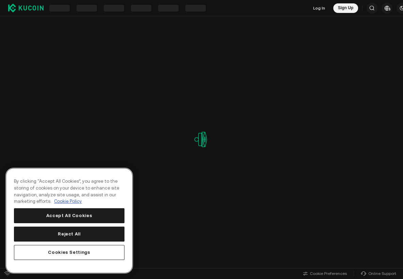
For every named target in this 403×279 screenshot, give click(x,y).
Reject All (69, 233)
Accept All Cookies (69, 215)
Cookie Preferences (325, 274)
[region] (69, 221)
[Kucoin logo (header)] (26, 8)
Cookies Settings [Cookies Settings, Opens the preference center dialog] (69, 252)
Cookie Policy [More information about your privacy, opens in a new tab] (68, 201)
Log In (319, 8)
